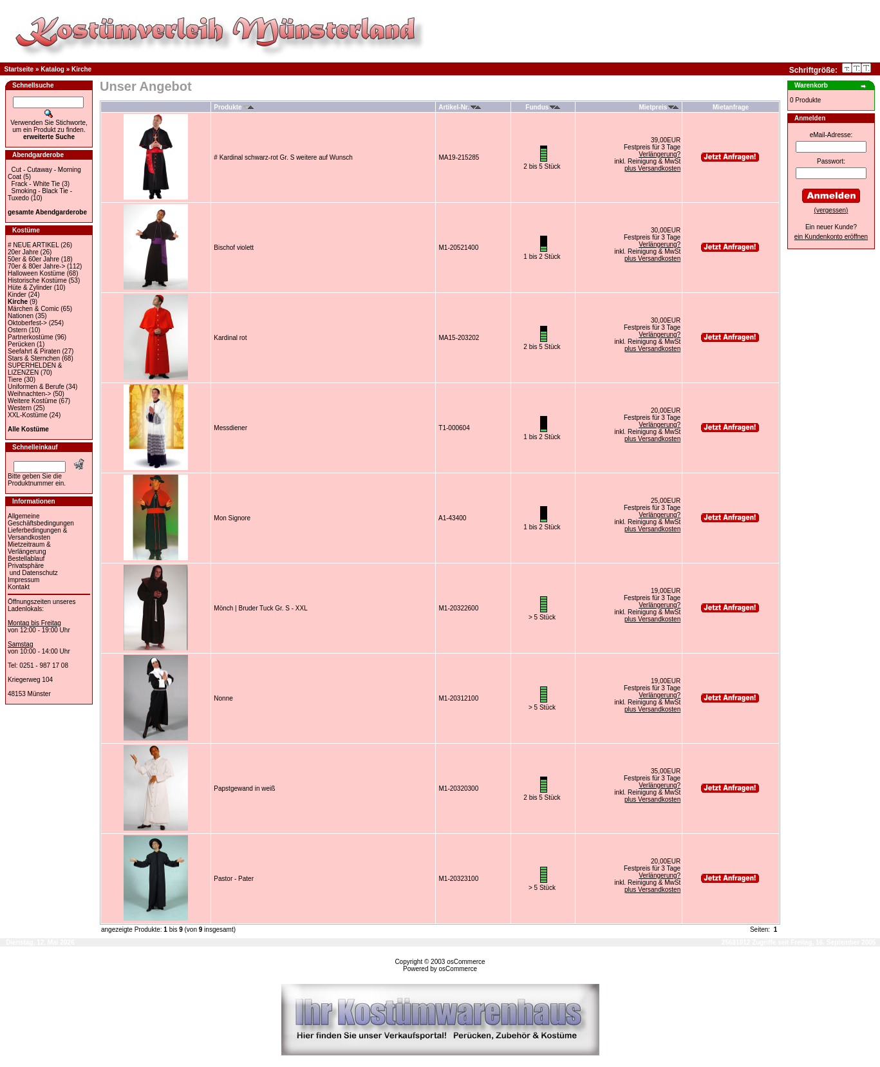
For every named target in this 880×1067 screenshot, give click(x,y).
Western (20, 407)
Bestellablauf (26, 558)
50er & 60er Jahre (33, 259)
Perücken (21, 344)
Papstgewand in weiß (244, 788)
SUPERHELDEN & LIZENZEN (35, 369)
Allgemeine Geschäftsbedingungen (41, 520)
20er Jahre (23, 252)
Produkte (233, 107)
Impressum (23, 579)
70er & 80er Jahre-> (36, 266)
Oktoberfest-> (27, 322)
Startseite (19, 69)
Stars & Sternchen (34, 358)
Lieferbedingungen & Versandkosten (37, 534)
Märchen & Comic (33, 308)
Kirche (81, 69)
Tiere (15, 379)
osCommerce (466, 961)
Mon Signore (232, 518)
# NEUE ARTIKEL (33, 245)
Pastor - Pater (234, 878)
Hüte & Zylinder (30, 287)
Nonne (223, 698)
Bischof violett (234, 247)
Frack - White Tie (36, 183)
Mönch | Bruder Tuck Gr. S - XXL (260, 608)
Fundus (542, 107)
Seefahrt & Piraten (34, 351)
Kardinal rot (230, 337)
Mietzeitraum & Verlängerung (29, 548)
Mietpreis (659, 107)
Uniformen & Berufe (36, 386)
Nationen (20, 315)
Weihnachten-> (29, 393)
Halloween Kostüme (36, 273)
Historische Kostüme (37, 280)
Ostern (17, 330)
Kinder (17, 294)
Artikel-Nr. (459, 107)
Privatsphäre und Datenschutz (33, 569)
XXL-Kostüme (28, 415)
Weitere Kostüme (32, 400)
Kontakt (19, 586)
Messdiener (230, 427)
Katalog (52, 69)
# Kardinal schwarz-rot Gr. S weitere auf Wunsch (283, 157)
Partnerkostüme (30, 337)
